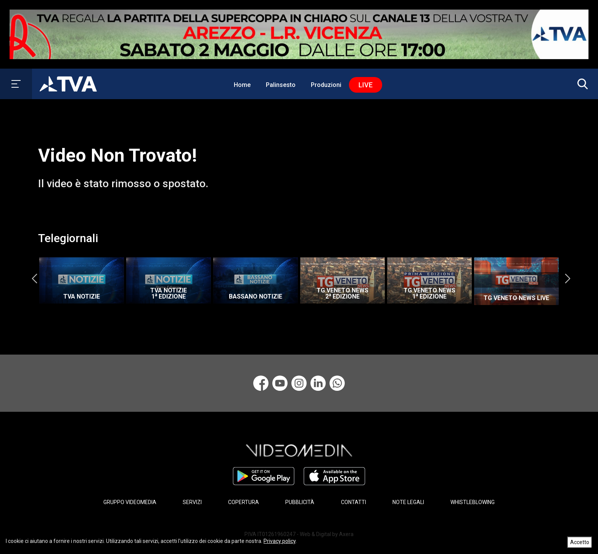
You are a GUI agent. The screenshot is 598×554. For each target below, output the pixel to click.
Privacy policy (280, 541)
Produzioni (326, 84)
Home (242, 84)
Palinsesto (281, 84)
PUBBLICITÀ (299, 502)
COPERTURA (243, 502)
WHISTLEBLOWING (472, 502)
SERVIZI (192, 502)
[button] (581, 84)
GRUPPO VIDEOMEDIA (129, 502)
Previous (34, 278)
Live (365, 85)
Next (567, 278)
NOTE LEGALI (408, 502)
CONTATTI (353, 502)
